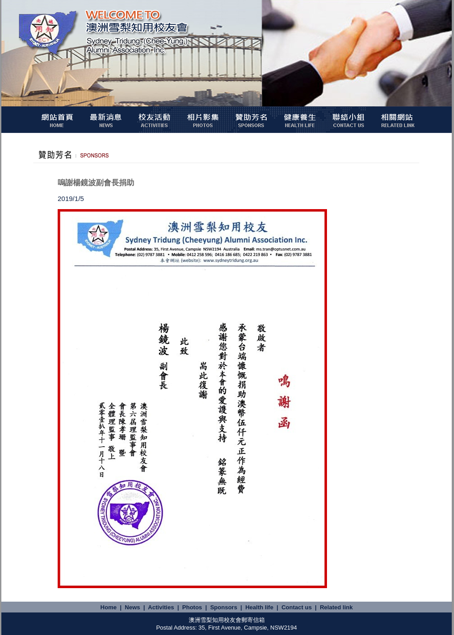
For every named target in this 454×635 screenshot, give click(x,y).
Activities (161, 607)
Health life (259, 607)
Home (108, 607)
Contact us (296, 607)
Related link (336, 607)
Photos (192, 607)
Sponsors (223, 607)
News (132, 607)
